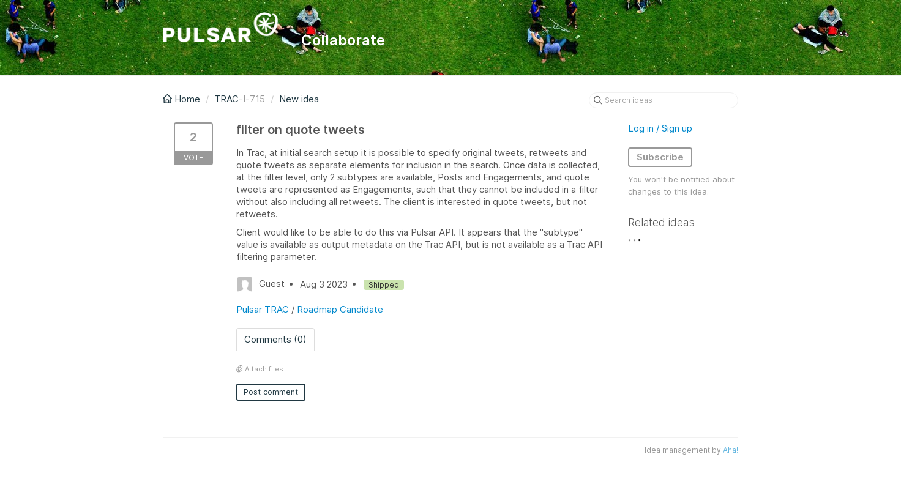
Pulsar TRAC (262, 309)
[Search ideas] (663, 100)
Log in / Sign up (660, 128)
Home (183, 99)
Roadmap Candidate (340, 309)
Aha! (730, 450)
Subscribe (660, 157)
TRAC (226, 99)
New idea (299, 99)
